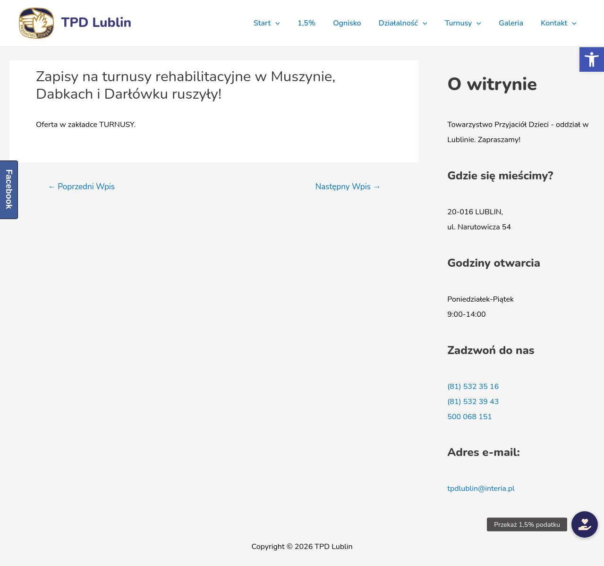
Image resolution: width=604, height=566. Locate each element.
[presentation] (292, 23)
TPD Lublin (96, 23)
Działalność (411, 23)
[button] (591, 59)
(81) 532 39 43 (473, 402)
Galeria (514, 23)
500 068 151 (469, 417)
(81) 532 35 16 (473, 386)
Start (283, 23)
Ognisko (358, 23)
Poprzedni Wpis (81, 186)
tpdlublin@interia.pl (480, 488)
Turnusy (469, 23)
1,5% (320, 23)
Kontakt (560, 23)
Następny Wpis (348, 186)
